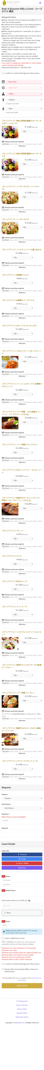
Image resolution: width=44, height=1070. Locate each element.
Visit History (6, 804)
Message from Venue (9, 17)
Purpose (4, 794)
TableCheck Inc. (19, 1023)
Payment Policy (22, 1013)
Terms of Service (22, 1005)
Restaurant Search (22, 1017)
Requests (5, 828)
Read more (22, 146)
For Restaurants (22, 1001)
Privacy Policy (22, 1009)
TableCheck (22, 868)
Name (6, 876)
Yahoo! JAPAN (22, 863)
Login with (5, 851)
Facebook (22, 854)
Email (6, 921)
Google (22, 859)
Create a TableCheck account (13, 938)
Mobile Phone (9, 890)
